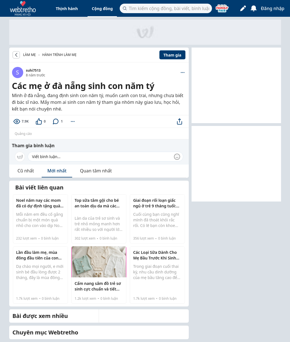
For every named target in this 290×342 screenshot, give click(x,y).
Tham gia (172, 55)
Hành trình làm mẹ (59, 54)
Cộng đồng (102, 8)
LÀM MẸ (29, 55)
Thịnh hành (67, 8)
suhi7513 (33, 70)
